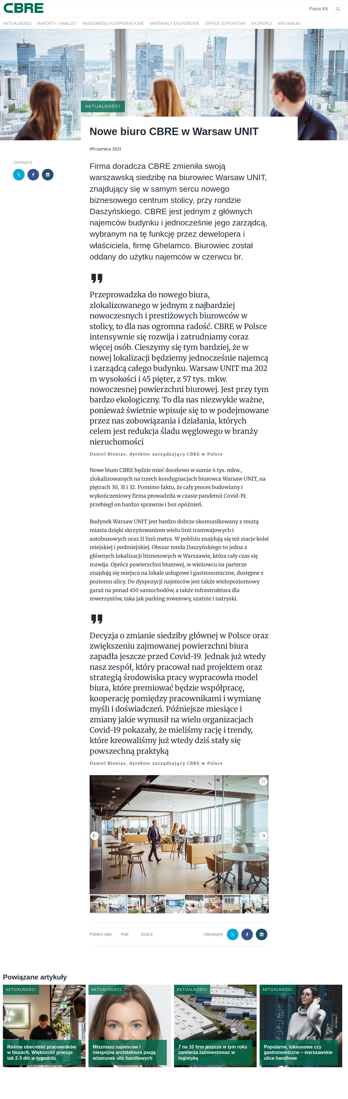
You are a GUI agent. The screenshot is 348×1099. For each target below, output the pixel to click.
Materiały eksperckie (174, 23)
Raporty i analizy (57, 23)
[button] (263, 780)
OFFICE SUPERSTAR (225, 23)
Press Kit (318, 8)
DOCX (147, 934)
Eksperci (261, 23)
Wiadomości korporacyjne (113, 23)
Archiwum (288, 23)
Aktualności (17, 23)
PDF (125, 934)
